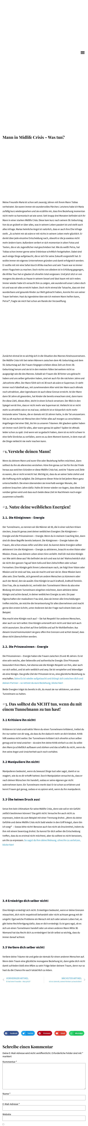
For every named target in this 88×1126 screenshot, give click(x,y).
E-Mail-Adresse (11, 1104)
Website (7, 1114)
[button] (82, 52)
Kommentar (10, 1061)
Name (6, 1093)
